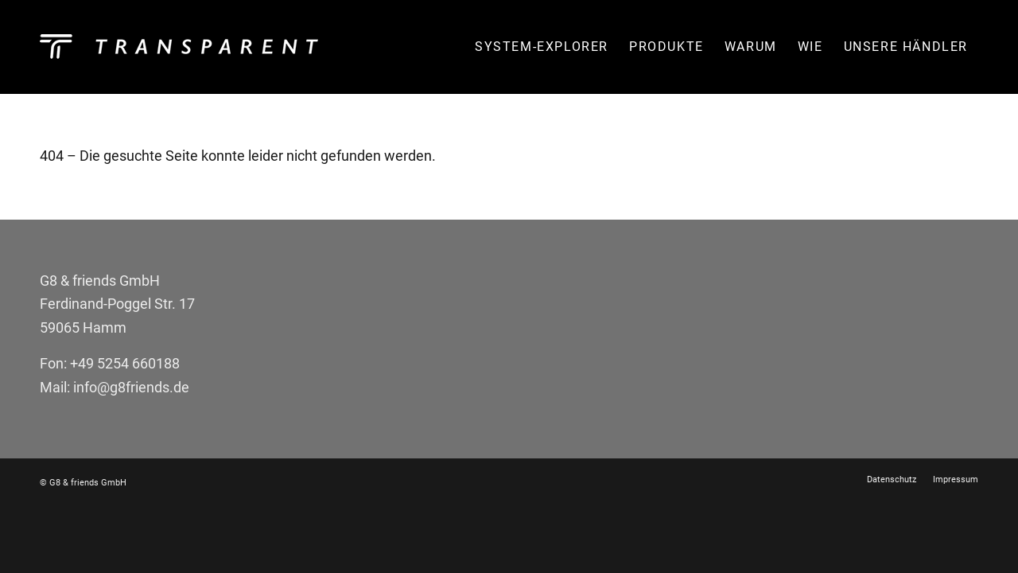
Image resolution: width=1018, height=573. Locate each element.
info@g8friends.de (131, 387)
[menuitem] (541, 47)
